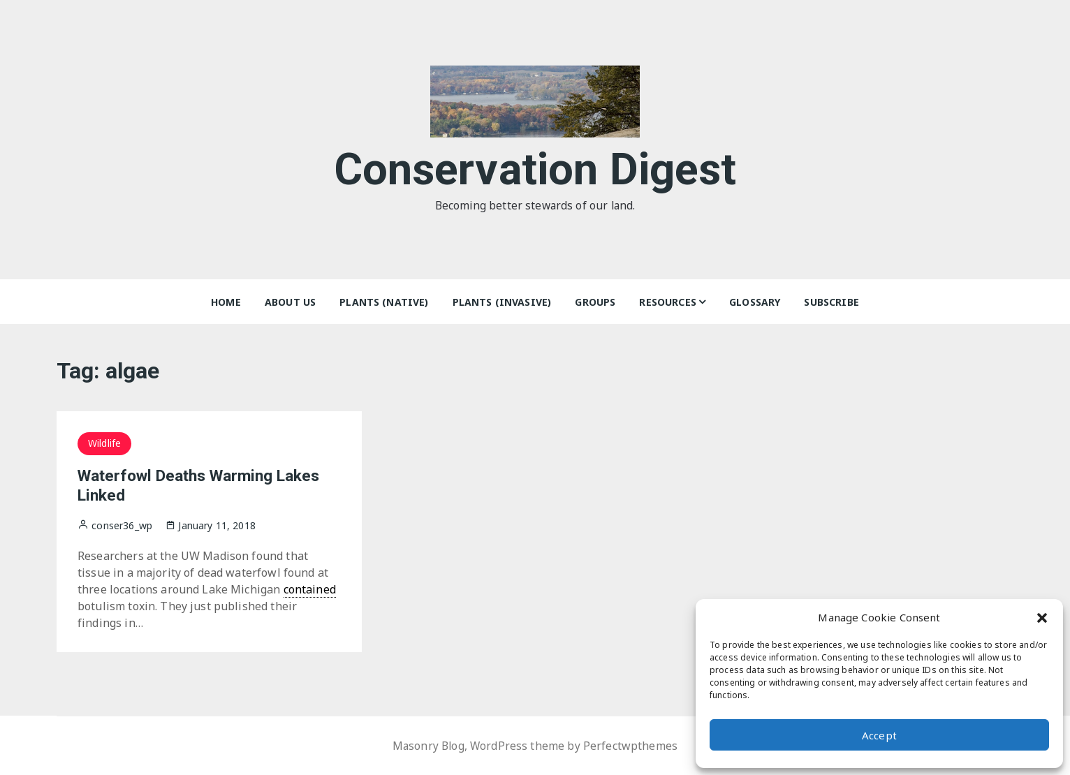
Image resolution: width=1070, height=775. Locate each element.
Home (226, 302)
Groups (595, 302)
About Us (290, 302)
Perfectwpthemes (632, 745)
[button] (1042, 617)
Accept (879, 735)
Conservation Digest (535, 166)
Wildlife (104, 443)
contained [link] (310, 589)
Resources (667, 302)
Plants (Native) (383, 302)
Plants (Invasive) (502, 302)
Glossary (754, 302)
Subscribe (831, 302)
